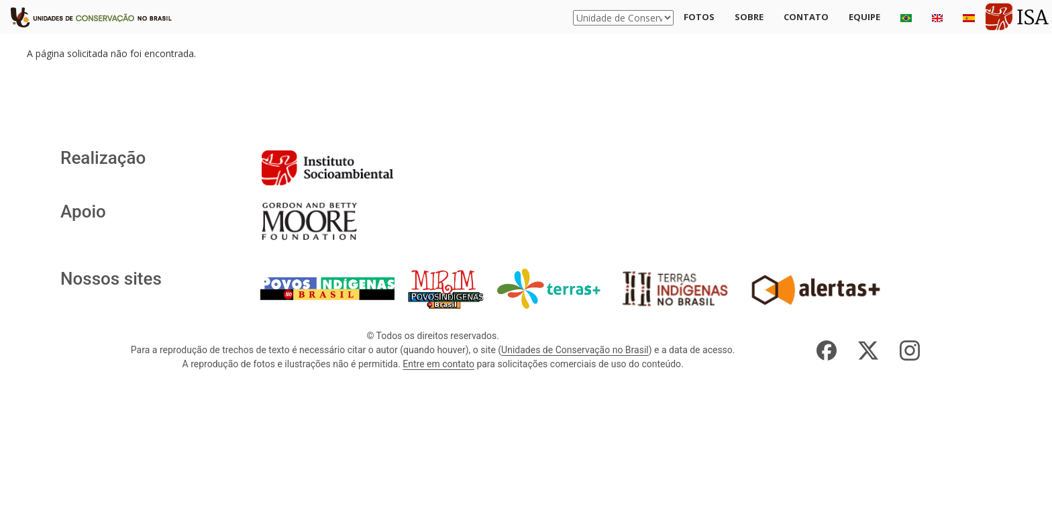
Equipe (864, 17)
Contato (806, 17)
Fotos (699, 17)
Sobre (749, 17)
